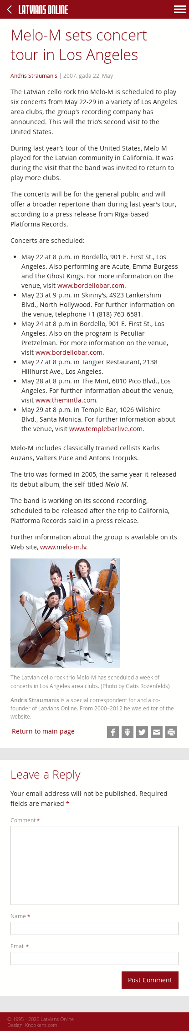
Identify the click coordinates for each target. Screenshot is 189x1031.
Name (20, 916)
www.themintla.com (66, 400)
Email (19, 946)
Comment (25, 820)
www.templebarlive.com (106, 428)
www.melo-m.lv (63, 547)
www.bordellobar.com (90, 285)
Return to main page (43, 731)
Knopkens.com (41, 1024)
